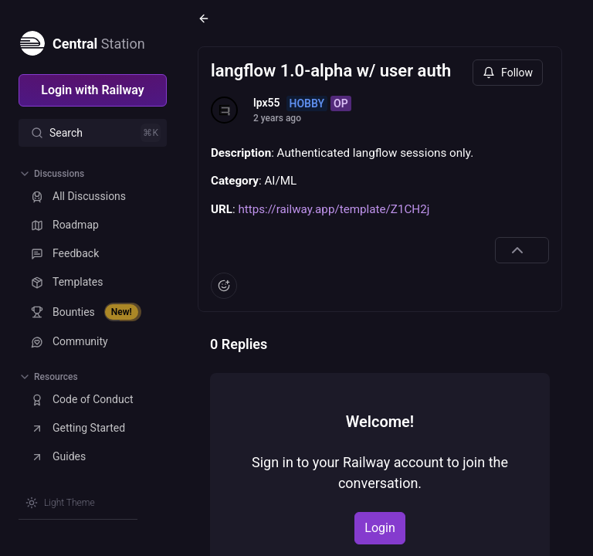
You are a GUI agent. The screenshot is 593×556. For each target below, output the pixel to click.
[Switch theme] (60, 503)
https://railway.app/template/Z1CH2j (333, 209)
